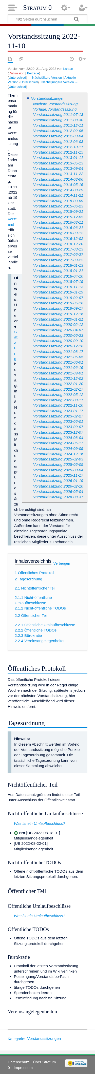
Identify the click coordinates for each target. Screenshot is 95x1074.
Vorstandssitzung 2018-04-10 (58, 276)
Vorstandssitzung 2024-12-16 (58, 454)
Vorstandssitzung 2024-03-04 (58, 437)
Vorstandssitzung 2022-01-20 (58, 384)
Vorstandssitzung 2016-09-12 (58, 233)
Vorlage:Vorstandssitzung (55, 109)
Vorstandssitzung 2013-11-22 (58, 174)
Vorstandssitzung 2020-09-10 (58, 341)
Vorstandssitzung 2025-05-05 (58, 464)
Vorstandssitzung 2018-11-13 (58, 287)
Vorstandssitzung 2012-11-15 (58, 152)
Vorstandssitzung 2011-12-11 (58, 125)
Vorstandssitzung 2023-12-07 (58, 432)
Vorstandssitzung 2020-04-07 (58, 330)
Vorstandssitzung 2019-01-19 (58, 292)
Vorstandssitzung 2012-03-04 (58, 136)
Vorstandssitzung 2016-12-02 (58, 238)
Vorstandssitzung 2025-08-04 (58, 470)
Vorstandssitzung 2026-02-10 (58, 486)
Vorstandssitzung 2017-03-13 (58, 249)
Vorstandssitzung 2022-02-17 (58, 389)
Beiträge (33, 73)
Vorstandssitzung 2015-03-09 (58, 201)
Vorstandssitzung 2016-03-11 (58, 222)
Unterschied (17, 77)
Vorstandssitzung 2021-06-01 (58, 362)
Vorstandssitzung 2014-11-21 (58, 195)
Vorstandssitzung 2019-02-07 (58, 298)
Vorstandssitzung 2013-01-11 (58, 157)
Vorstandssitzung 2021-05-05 (58, 357)
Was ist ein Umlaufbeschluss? (39, 823)
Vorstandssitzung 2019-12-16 (58, 314)
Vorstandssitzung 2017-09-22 (58, 260)
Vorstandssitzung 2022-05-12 (58, 394)
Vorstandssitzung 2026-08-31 (58, 497)
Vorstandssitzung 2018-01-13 (58, 265)
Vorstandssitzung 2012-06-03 (58, 141)
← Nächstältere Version (45, 77)
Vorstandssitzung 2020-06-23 (58, 335)
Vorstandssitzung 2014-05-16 (58, 184)
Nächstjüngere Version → (59, 82)
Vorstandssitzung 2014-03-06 (58, 179)
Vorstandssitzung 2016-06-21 (58, 227)
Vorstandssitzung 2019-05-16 (58, 303)
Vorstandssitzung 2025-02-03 (58, 459)
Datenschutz (18, 1062)
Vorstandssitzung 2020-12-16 (58, 346)
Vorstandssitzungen (48, 98)
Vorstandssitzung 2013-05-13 (58, 163)
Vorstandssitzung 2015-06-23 (58, 206)
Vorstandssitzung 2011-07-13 (58, 114)
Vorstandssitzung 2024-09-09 (58, 448)
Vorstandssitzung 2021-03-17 (58, 351)
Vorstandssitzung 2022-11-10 (58, 405)
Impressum (23, 1067)
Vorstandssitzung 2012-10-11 (58, 147)
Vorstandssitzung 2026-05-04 (58, 491)
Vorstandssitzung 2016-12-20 (58, 244)
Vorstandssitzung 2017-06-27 (58, 254)
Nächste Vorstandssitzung (55, 104)
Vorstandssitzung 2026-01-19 (58, 480)
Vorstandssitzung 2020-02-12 (58, 324)
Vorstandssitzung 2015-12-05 (58, 217)
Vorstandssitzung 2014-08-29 (58, 190)
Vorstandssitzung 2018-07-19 (58, 281)
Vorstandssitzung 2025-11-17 (58, 475)
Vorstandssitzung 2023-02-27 (58, 416)
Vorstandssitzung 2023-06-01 (58, 421)
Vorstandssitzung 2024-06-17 (58, 443)
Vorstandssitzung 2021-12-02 (58, 378)
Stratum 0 (37, 7)
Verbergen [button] (61, 563)
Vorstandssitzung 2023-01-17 (58, 411)
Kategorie (16, 1038)
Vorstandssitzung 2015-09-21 (58, 211)
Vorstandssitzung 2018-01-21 (58, 270)
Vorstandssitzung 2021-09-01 (58, 373)
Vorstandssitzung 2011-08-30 (58, 120)
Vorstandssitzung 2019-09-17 (58, 308)
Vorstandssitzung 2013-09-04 (58, 168)
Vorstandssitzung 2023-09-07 (58, 427)
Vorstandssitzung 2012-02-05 (58, 131)
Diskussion (17, 73)
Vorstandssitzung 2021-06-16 (58, 367)
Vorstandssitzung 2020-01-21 (58, 319)
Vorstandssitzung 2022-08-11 (58, 400)
